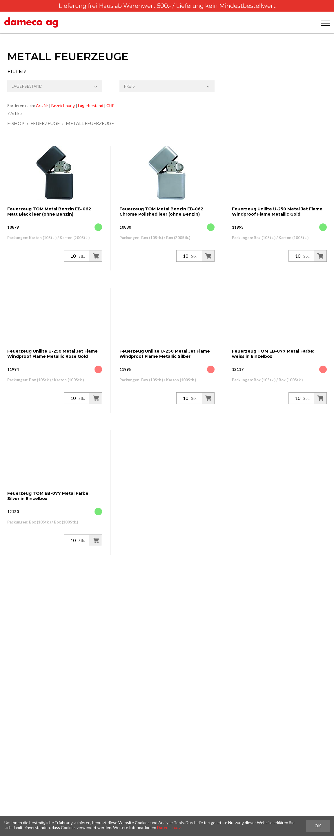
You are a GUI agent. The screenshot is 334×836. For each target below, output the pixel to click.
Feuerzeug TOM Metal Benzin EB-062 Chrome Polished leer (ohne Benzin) (161, 211)
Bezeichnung (63, 105)
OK (318, 825)
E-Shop (15, 123)
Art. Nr (42, 105)
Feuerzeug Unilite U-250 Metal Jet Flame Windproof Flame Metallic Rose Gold (52, 354)
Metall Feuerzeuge (90, 123)
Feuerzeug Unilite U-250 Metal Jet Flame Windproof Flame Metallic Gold (277, 211)
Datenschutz (169, 827)
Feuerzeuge (45, 123)
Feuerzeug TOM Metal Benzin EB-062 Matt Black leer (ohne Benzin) (49, 211)
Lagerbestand (90, 105)
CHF (110, 105)
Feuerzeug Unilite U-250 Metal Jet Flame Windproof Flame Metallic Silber (164, 354)
